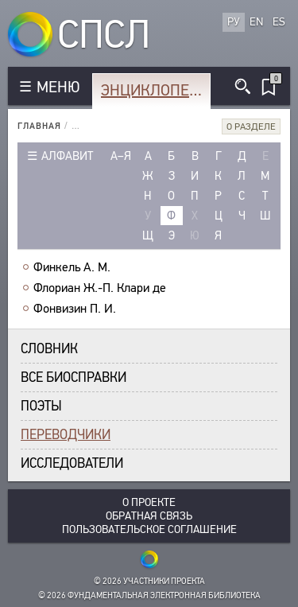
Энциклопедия (154, 90)
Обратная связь (149, 516)
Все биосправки (73, 377)
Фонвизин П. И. (74, 309)
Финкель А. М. (71, 267)
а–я (120, 156)
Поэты (41, 406)
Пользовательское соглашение (149, 529)
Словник (49, 348)
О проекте (149, 502)
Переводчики (65, 434)
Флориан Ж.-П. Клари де (99, 288)
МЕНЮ (58, 87)
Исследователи (72, 463)
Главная (39, 126)
